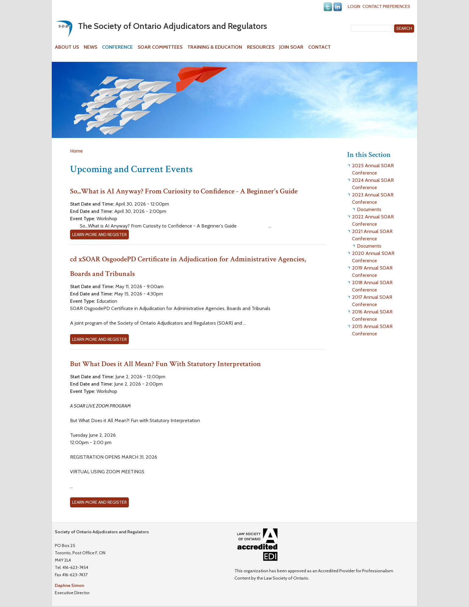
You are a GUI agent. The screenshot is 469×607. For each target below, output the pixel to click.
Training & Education (214, 47)
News (90, 47)
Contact (319, 47)
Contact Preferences (386, 6)
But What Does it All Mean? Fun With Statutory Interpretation (165, 364)
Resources (260, 47)
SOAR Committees (160, 47)
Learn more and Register (99, 234)
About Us (67, 47)
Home (76, 151)
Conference (117, 47)
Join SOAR (291, 47)
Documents (369, 209)
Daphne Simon (69, 585)
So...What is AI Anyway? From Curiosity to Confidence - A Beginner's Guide (184, 191)
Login (354, 6)
